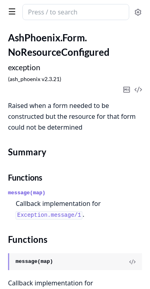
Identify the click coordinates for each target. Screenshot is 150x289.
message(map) (27, 193)
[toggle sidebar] (10, 11)
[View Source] (132, 262)
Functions (25, 177)
